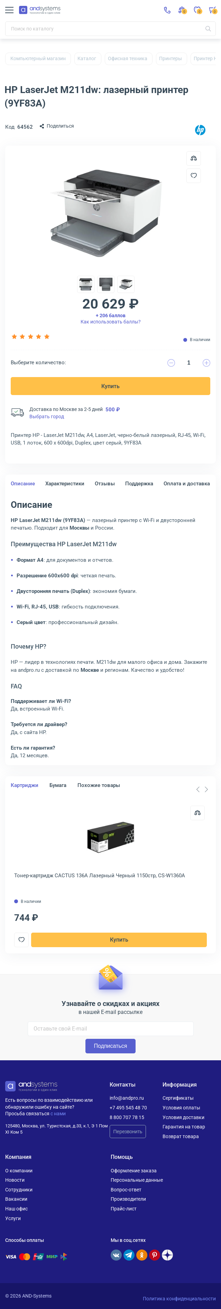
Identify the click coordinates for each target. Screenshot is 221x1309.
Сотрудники (19, 1189)
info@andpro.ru (127, 1098)
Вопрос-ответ (126, 1189)
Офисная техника (127, 58)
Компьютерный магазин (38, 58)
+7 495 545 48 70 (128, 1107)
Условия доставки (183, 1117)
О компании (19, 1170)
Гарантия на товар (184, 1126)
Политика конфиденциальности (179, 1298)
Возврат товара (181, 1136)
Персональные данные (137, 1180)
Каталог (86, 58)
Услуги (13, 1218)
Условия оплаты (181, 1107)
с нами (58, 1113)
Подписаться (110, 1046)
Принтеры (170, 58)
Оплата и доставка (187, 483)
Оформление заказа (134, 1170)
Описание (23, 483)
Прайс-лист (124, 1208)
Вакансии (16, 1199)
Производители (128, 1199)
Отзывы (105, 483)
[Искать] (208, 29)
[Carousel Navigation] (202, 789)
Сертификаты (178, 1098)
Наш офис (16, 1208)
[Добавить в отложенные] (193, 175)
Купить (110, 386)
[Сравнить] (197, 813)
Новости (15, 1180)
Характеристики (64, 483)
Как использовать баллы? (111, 318)
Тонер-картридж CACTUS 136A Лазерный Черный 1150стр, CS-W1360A (99, 875)
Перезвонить (127, 1131)
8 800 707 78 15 (127, 1117)
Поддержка (139, 483)
